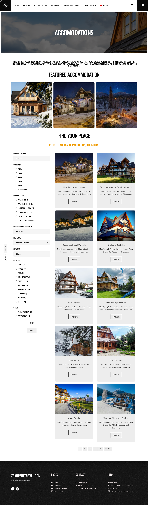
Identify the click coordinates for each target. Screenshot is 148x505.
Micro (22, 302)
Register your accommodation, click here (74, 145)
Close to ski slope (26, 220)
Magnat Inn (74, 360)
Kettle (22, 297)
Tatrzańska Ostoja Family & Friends (116, 187)
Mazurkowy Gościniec (116, 302)
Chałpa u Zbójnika (116, 245)
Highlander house (26, 208)
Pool (21, 273)
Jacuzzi (22, 269)
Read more (74, 201)
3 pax (20, 173)
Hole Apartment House (74, 187)
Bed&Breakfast (25, 212)
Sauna (22, 264)
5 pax (20, 181)
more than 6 (22, 189)
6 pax (20, 185)
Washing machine (25, 289)
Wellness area (24, 277)
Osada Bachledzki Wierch (74, 245)
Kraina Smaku (74, 418)
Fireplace (23, 281)
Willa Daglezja (74, 302)
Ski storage (24, 285)
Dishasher (23, 293)
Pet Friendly (24, 316)
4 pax (20, 177)
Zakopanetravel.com (25, 475)
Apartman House (25, 204)
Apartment (23, 200)
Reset (32, 323)
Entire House (24, 216)
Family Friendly (25, 312)
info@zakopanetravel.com (86, 488)
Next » (108, 449)
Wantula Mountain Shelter (116, 418)
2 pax (20, 169)
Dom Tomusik (116, 360)
